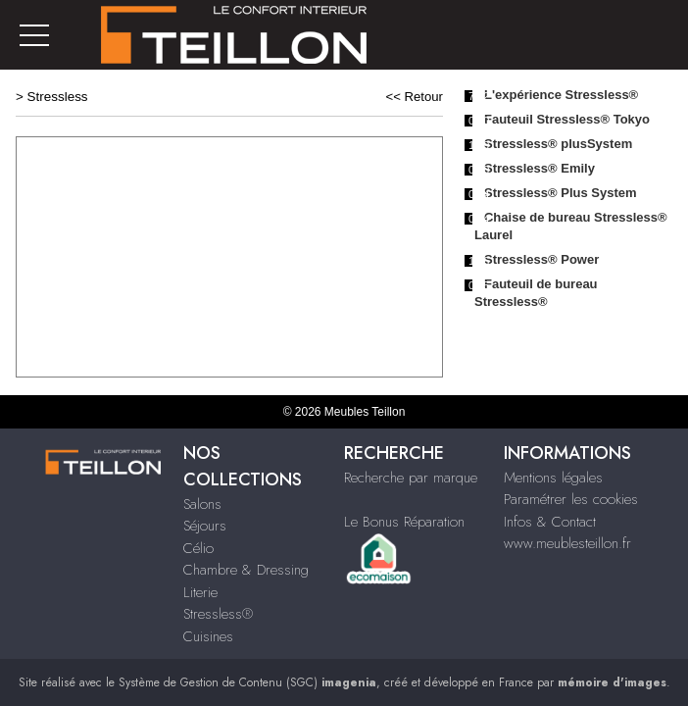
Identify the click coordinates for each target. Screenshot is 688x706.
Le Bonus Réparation (404, 521)
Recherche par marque (410, 477)
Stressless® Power (541, 259)
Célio (198, 548)
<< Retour (414, 96)
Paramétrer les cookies (571, 499)
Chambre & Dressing (246, 569)
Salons (202, 504)
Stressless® (218, 614)
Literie (200, 592)
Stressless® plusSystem (558, 143)
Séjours (204, 525)
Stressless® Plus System (560, 192)
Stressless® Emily (539, 168)
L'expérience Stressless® (561, 94)
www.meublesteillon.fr (567, 543)
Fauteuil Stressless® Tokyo (567, 119)
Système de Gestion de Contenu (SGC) (247, 682)
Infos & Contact (550, 521)
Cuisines (208, 636)
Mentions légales (553, 477)
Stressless (57, 96)
